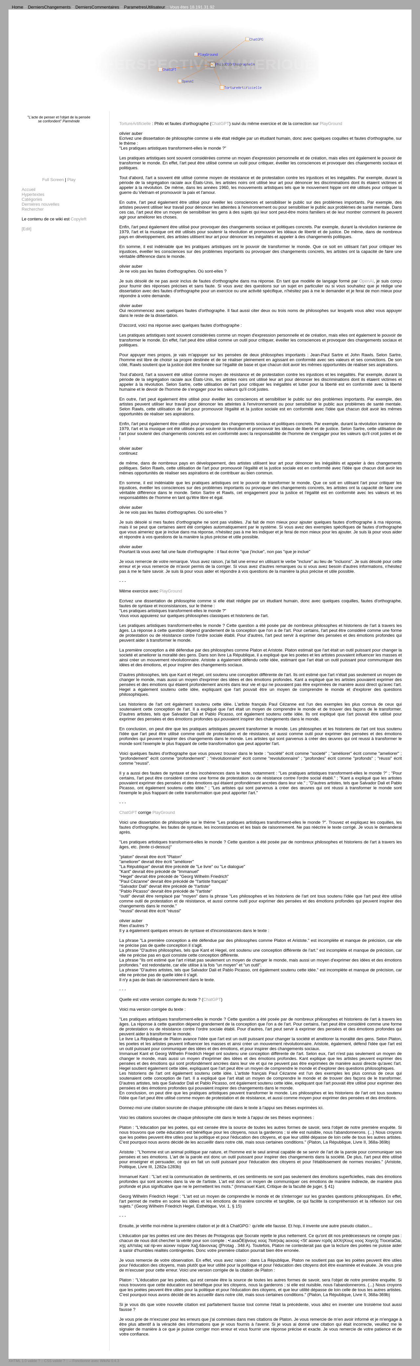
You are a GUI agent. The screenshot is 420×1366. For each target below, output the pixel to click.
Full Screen (53, 179)
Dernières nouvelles (40, 204)
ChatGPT (220, 123)
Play (71, 179)
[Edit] (27, 228)
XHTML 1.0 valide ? (24, 1361)
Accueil (28, 189)
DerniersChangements (49, 7)
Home (17, 7)
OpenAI (366, 281)
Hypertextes (33, 194)
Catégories (32, 199)
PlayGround (331, 123)
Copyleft (79, 219)
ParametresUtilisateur (144, 7)
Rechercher (33, 209)
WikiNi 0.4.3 (109, 1361)
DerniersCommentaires (97, 7)
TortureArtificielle (135, 123)
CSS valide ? (54, 1361)
